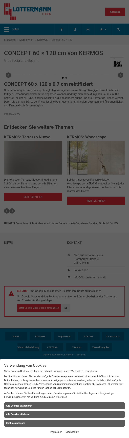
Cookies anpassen (15, 423)
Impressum (56, 432)
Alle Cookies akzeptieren (19, 405)
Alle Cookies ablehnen (18, 414)
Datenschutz (72, 432)
